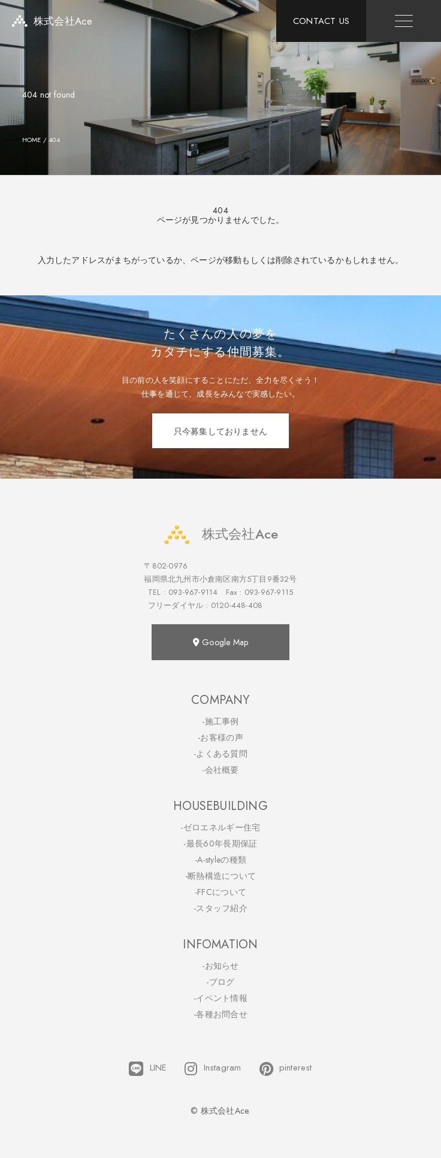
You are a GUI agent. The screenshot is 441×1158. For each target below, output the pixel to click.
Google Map (220, 642)
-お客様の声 (220, 737)
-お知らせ (220, 966)
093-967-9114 (193, 592)
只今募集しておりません (220, 431)
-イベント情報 (220, 998)
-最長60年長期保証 (220, 843)
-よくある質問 (220, 754)
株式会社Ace (220, 534)
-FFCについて (220, 892)
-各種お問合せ (220, 1014)
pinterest (285, 1069)
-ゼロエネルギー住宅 (220, 827)
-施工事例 (220, 721)
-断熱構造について (220, 876)
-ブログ (220, 982)
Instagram (213, 1069)
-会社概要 (220, 770)
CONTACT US (321, 21)
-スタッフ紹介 (220, 908)
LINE (148, 1069)
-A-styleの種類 (220, 860)
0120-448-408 (236, 605)
